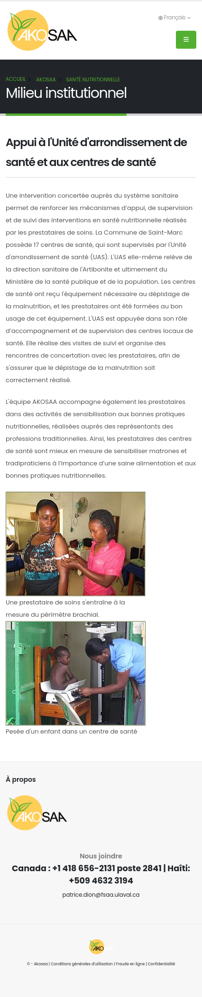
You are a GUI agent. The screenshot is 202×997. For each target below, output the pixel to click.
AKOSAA (46, 79)
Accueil (16, 79)
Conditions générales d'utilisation (82, 964)
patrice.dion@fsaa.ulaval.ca (101, 895)
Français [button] (174, 17)
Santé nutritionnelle (93, 79)
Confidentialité (161, 964)
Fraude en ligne (130, 964)
